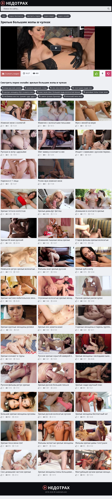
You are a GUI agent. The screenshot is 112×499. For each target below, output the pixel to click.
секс (4, 17)
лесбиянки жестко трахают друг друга (19, 96)
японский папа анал (73, 96)
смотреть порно (33, 17)
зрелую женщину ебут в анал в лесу (18, 92)
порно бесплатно (16, 17)
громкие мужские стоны (36, 88)
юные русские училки (11, 88)
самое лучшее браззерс (50, 96)
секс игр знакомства (59, 88)
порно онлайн (63, 17)
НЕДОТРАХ (17, 3)
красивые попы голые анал (96, 92)
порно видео (49, 17)
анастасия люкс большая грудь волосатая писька (58, 92)
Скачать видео (10, 74)
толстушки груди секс (82, 88)
